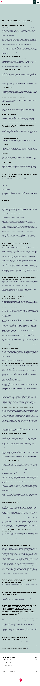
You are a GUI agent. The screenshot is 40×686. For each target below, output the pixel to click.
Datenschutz (10, 671)
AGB (14, 671)
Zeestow (35, 661)
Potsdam (35, 659)
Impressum (5, 671)
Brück (36, 657)
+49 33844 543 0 (8, 662)
